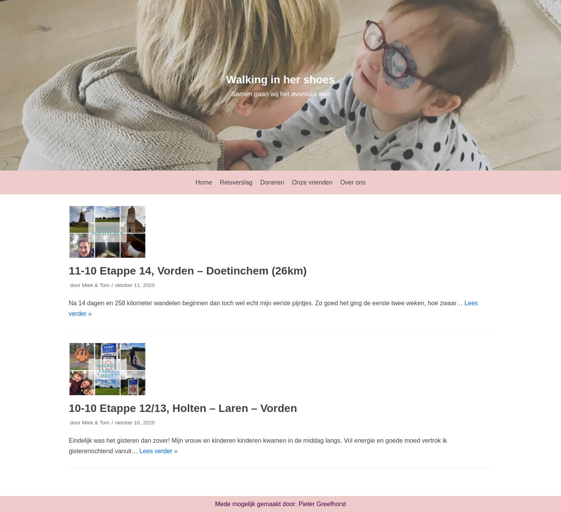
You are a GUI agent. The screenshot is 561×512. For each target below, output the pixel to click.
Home (204, 182)
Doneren (272, 182)
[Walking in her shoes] (280, 85)
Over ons (352, 182)
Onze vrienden (312, 182)
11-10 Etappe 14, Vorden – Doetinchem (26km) (188, 271)
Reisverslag (236, 182)
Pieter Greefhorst (322, 504)
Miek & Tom (95, 285)
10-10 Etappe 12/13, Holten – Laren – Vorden (183, 408)
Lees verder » (158, 451)
